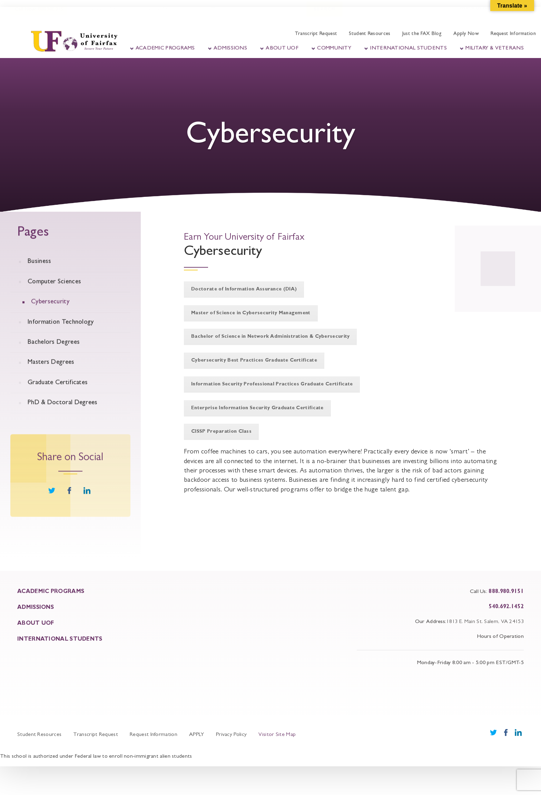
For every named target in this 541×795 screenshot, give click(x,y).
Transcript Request (316, 32)
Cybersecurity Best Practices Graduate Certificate (254, 360)
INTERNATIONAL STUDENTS (59, 639)
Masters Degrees (51, 371)
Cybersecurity (50, 310)
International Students (408, 46)
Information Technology (61, 331)
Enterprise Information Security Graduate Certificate (257, 408)
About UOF (282, 46)
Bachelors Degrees (54, 351)
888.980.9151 (506, 592)
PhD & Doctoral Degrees (63, 411)
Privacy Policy (231, 735)
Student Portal (105, 13)
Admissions (230, 46)
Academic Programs (165, 46)
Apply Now (466, 32)
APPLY (196, 735)
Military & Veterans (494, 46)
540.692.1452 (506, 607)
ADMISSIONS (35, 608)
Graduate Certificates (58, 391)
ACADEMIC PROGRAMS (50, 592)
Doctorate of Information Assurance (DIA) (244, 289)
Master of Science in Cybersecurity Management (251, 313)
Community (334, 46)
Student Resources (369, 32)
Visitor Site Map (277, 735)
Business (39, 270)
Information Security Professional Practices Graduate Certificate (272, 384)
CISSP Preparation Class (221, 431)
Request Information (513, 32)
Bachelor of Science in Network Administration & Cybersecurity (270, 336)
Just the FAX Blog (422, 32)
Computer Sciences (54, 290)
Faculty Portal (159, 13)
